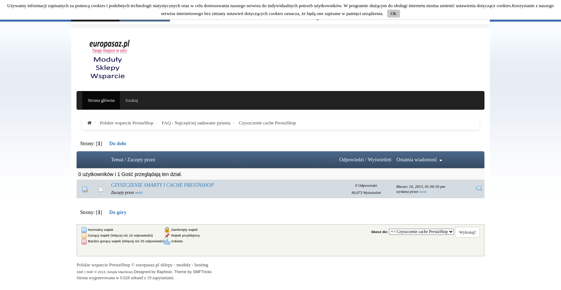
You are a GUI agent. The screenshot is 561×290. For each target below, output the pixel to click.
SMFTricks (202, 272)
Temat (117, 159)
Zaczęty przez (141, 159)
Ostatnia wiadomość (419, 159)
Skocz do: (379, 232)
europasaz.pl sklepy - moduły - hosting (172, 264)
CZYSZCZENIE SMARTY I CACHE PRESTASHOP (162, 185)
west (139, 192)
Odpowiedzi (352, 159)
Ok (393, 13)
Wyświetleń (379, 159)
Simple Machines (119, 272)
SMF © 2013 (95, 272)
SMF (80, 272)
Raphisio (164, 272)
